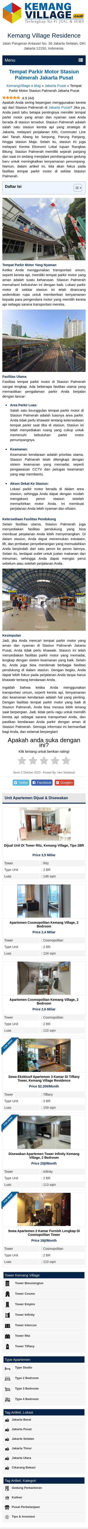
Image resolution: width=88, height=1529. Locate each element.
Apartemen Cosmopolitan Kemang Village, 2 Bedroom (44, 924)
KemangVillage (18, 86)
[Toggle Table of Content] (75, 188)
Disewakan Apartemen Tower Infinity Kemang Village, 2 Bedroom (44, 1155)
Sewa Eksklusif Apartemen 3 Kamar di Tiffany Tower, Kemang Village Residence (44, 1078)
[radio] (22, 761)
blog (37, 86)
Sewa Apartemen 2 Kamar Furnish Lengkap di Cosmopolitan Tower (44, 1233)
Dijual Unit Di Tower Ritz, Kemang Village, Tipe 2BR (44, 845)
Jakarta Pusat (55, 86)
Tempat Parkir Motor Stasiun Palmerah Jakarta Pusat (44, 75)
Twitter (21, 782)
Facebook (41, 782)
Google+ (64, 782)
